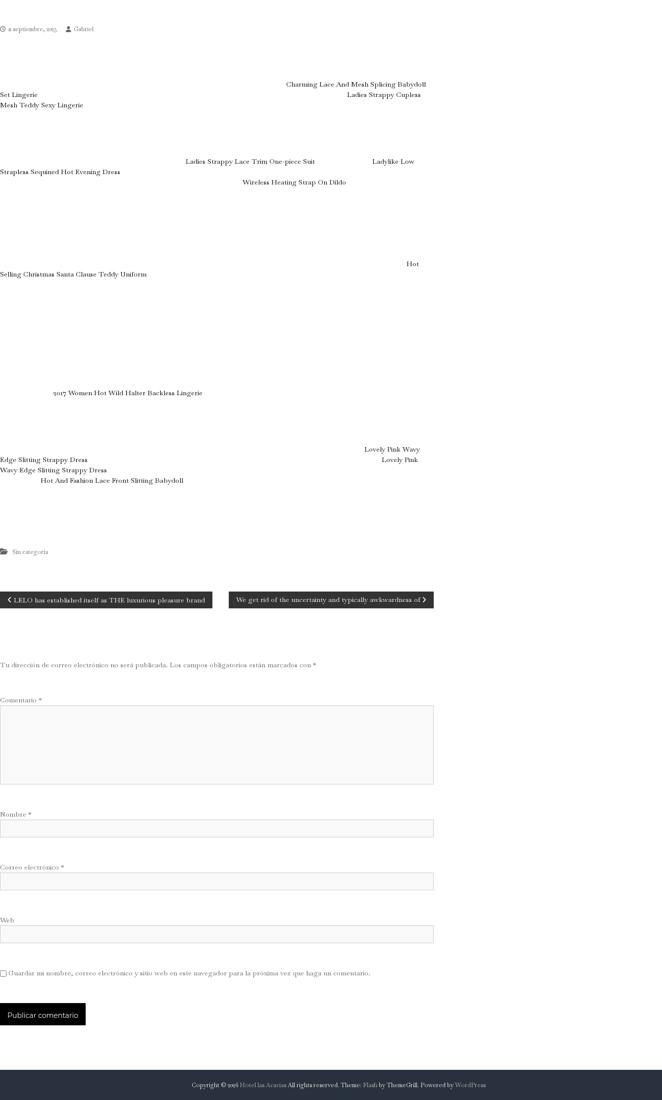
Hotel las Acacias (263, 1085)
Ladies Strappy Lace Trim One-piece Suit (250, 161)
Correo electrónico (32, 867)
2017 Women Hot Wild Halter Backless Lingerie (128, 392)
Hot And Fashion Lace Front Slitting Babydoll (112, 480)
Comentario (21, 699)
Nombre (15, 814)
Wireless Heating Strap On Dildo (294, 182)
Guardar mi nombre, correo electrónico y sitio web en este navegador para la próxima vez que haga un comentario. (189, 972)
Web (7, 920)
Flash (370, 1085)
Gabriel (84, 29)
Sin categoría (30, 552)
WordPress (470, 1085)
